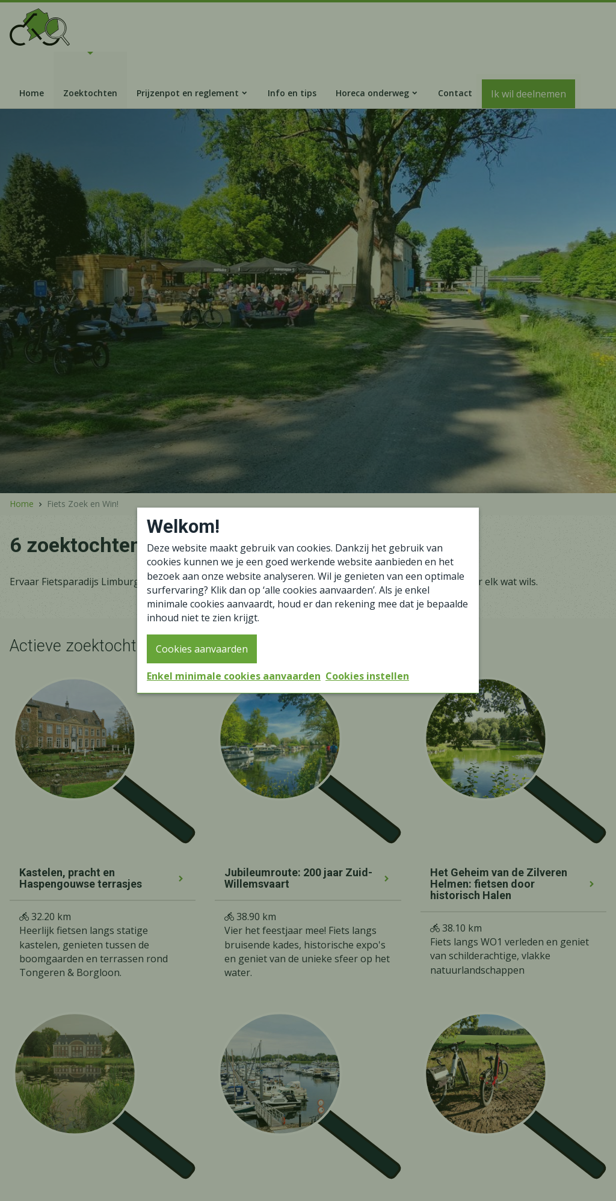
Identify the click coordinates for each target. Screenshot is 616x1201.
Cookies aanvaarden (202, 649)
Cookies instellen (367, 676)
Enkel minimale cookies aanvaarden (234, 676)
